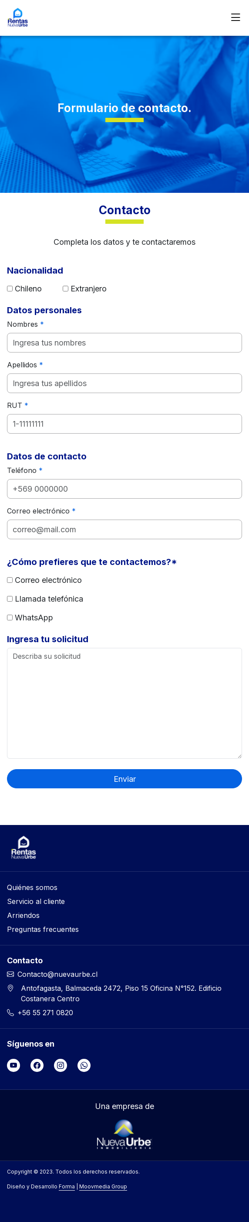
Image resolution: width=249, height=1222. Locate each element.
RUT (17, 405)
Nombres (25, 324)
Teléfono (25, 470)
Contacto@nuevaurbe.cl (57, 974)
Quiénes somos (32, 887)
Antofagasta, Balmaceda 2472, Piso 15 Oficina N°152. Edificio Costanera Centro (121, 993)
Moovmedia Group (103, 1186)
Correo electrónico (41, 511)
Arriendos (23, 915)
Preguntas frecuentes (43, 929)
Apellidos (25, 364)
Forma (67, 1186)
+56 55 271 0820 (45, 1012)
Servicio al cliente (36, 901)
